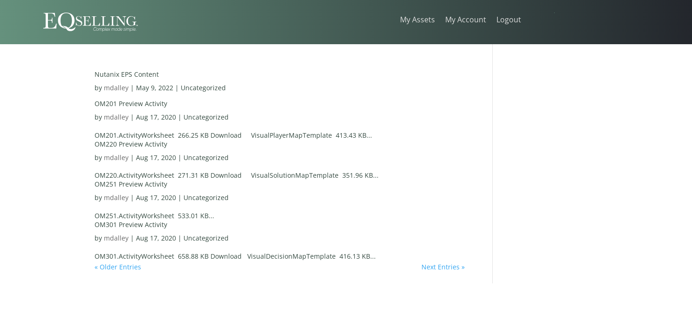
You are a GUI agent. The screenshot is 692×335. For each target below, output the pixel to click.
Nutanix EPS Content (127, 74)
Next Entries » (443, 266)
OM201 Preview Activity (131, 103)
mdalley (116, 87)
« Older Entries (118, 266)
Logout (508, 20)
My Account (465, 20)
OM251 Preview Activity (131, 184)
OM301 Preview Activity (131, 224)
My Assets (417, 20)
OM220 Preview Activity (131, 144)
